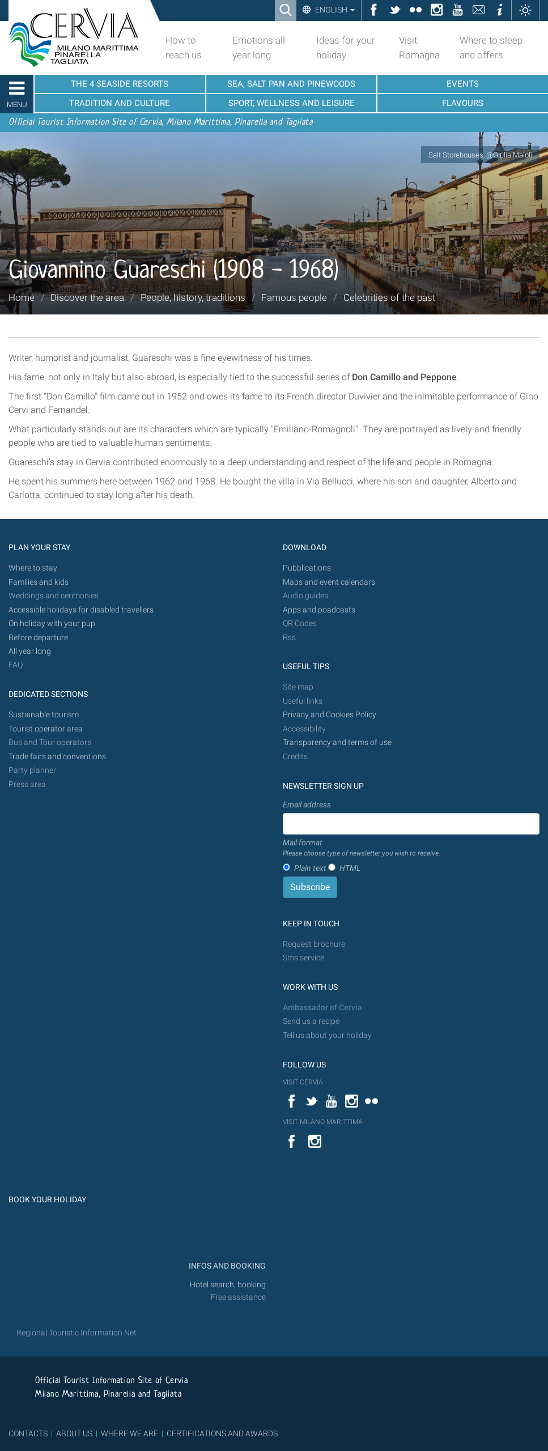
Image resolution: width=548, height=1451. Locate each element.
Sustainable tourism (44, 715)
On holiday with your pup (52, 623)
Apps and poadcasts (319, 610)
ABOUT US (74, 1433)
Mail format (361, 848)
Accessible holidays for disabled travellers (81, 610)
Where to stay (33, 568)
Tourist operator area (46, 729)
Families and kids (39, 582)
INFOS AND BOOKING (226, 1266)
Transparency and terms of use (337, 742)
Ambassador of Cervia (322, 1007)
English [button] (334, 9)
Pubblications (307, 568)
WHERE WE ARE (129, 1433)
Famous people (294, 297)
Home (22, 297)
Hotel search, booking (228, 1285)
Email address (307, 804)
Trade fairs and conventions (57, 756)
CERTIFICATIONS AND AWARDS (222, 1433)
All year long (30, 651)
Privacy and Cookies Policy (329, 715)
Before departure (38, 637)
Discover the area (87, 297)
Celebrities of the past (389, 297)
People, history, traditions (193, 297)
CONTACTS (28, 1433)
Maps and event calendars (329, 582)
